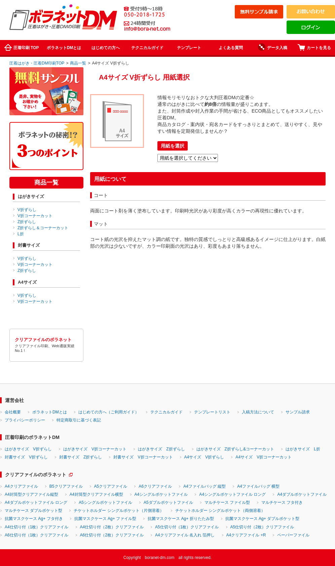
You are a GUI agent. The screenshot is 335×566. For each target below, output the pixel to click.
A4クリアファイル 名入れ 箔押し (185, 535)
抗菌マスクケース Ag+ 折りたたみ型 (181, 518)
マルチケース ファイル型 (227, 502)
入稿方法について (258, 412)
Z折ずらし (26, 221)
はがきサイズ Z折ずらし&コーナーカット (235, 449)
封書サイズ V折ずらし (26, 457)
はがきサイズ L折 (303, 449)
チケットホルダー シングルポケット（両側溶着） (220, 510)
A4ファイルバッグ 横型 (258, 486)
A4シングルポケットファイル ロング (232, 494)
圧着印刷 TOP (21, 47)
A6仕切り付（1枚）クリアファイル (37, 535)
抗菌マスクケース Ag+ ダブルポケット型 (262, 518)
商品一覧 (78, 63)
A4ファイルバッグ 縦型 (204, 486)
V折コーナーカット (34, 215)
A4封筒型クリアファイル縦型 (31, 494)
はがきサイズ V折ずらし (28, 449)
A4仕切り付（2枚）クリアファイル (112, 527)
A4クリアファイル (21, 486)
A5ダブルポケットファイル (168, 502)
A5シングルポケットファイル (105, 502)
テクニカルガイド (147, 47)
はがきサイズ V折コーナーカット (94, 449)
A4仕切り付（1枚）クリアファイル (37, 527)
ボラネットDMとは (64, 47)
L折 (20, 234)
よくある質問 (231, 47)
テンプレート (189, 47)
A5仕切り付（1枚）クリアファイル (187, 527)
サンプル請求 (298, 412)
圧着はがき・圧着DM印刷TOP (36, 63)
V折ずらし (26, 209)
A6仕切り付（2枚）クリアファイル (112, 535)
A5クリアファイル (110, 486)
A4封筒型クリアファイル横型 (96, 494)
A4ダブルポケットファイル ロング (36, 502)
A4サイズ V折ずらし (204, 457)
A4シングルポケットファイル (161, 494)
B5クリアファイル (66, 486)
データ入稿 (272, 47)
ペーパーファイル (293, 535)
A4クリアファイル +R (246, 535)
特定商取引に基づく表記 (79, 420)
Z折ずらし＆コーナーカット (42, 228)
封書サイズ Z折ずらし (80, 457)
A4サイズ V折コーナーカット (263, 457)
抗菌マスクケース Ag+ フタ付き (34, 518)
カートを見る (314, 47)
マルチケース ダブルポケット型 (33, 510)
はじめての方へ (105, 47)
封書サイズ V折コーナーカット (143, 457)
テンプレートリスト (212, 412)
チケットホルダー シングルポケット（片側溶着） (118, 510)
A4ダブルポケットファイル (302, 494)
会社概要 (13, 412)
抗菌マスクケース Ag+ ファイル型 (105, 518)
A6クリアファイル (155, 486)
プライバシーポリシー (25, 420)
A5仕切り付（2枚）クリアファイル (262, 527)
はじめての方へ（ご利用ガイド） (108, 412)
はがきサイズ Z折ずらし (161, 449)
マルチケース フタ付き (282, 502)
